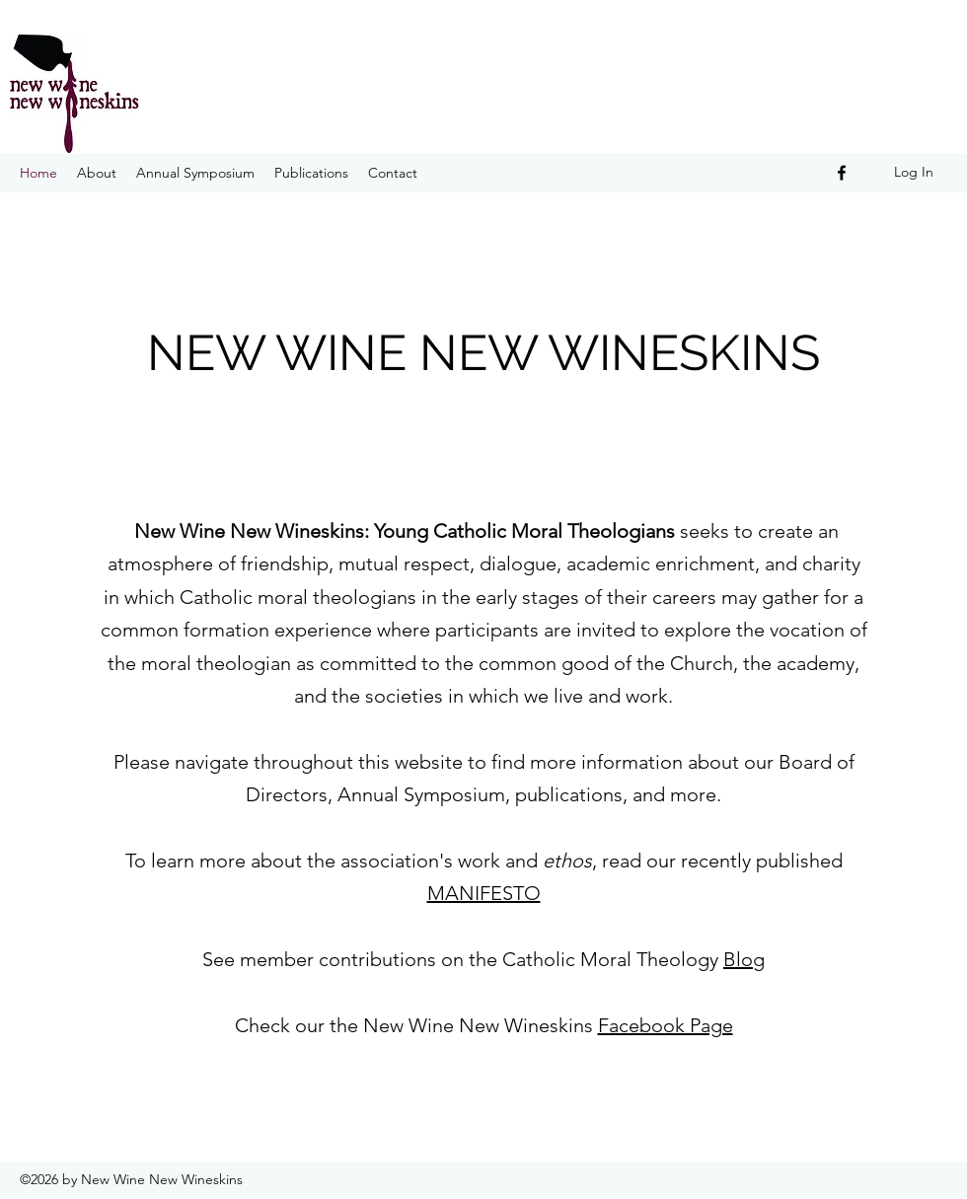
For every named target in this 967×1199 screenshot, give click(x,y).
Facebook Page (665, 1025)
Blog (744, 959)
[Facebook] (842, 173)
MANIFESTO (484, 893)
